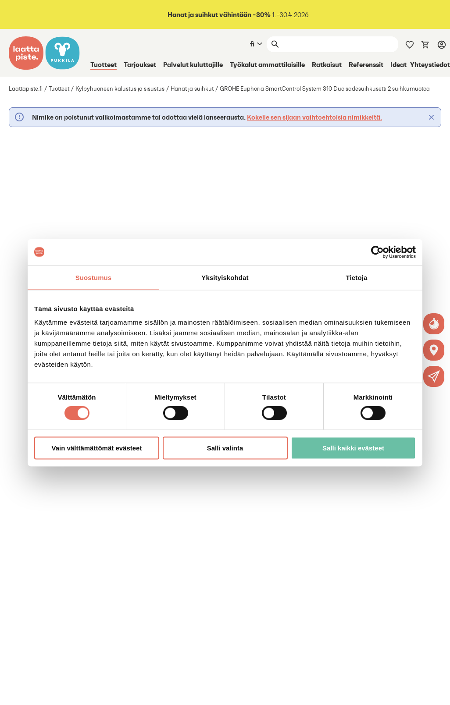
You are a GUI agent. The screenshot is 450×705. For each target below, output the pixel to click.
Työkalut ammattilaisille (267, 64)
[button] (434, 376)
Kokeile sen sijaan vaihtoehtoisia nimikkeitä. (314, 117)
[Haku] (340, 44)
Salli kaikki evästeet (353, 448)
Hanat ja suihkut (192, 88)
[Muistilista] (409, 44)
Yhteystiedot (430, 64)
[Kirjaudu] (441, 44)
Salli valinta (225, 448)
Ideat (398, 64)
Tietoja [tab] (357, 277)
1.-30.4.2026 (237, 15)
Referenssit (366, 64)
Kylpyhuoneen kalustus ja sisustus (119, 88)
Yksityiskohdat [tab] (224, 277)
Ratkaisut (327, 64)
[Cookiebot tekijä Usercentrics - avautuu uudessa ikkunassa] (377, 252)
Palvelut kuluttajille (193, 64)
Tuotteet (103, 64)
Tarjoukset (140, 64)
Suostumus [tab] (93, 277)
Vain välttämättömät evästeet (97, 448)
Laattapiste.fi (26, 88)
